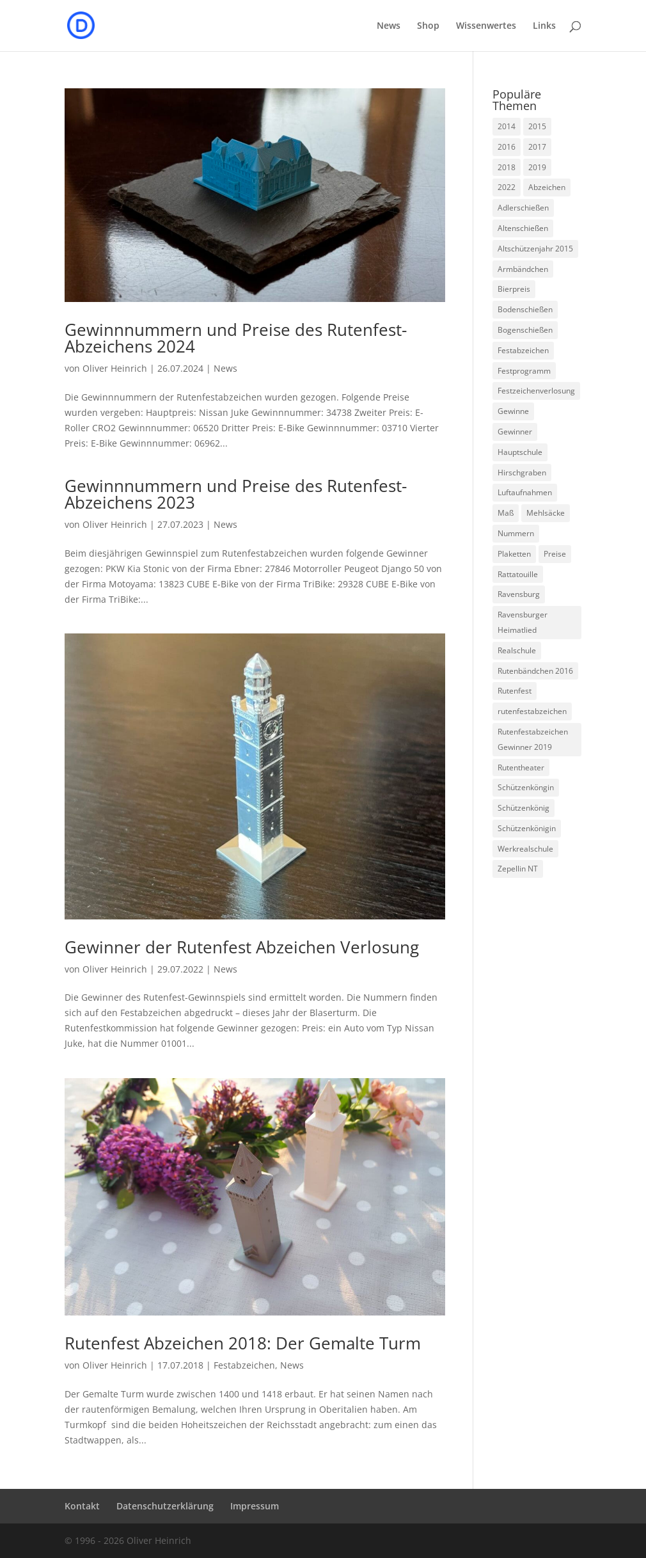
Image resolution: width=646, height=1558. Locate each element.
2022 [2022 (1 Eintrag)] (507, 187)
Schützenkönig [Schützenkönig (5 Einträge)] (523, 807)
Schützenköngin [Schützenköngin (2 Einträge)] (526, 787)
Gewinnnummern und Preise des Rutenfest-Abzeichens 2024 (236, 338)
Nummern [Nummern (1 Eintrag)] (516, 533)
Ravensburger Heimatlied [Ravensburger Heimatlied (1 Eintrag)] (523, 622)
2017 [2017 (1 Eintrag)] (537, 146)
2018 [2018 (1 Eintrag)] (507, 167)
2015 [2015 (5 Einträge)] (537, 126)
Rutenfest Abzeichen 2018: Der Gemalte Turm (243, 1343)
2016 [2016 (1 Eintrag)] (507, 146)
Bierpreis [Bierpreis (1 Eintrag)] (514, 288)
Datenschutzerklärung (165, 1506)
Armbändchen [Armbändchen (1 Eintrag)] (523, 269)
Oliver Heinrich (115, 368)
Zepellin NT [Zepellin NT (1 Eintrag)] (518, 868)
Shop (428, 26)
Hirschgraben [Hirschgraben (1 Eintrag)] (522, 472)
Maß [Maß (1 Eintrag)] (506, 512)
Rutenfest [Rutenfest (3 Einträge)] (515, 690)
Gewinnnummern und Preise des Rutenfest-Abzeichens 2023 (236, 494)
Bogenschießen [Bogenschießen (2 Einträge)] (525, 329)
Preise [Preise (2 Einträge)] (555, 553)
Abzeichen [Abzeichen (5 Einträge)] (546, 187)
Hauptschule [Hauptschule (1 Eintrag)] (520, 452)
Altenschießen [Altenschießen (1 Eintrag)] (523, 228)
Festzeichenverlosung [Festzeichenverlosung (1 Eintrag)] (536, 390)
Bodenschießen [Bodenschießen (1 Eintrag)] (525, 309)
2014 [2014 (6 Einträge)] (507, 126)
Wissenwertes (486, 26)
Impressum (254, 1506)
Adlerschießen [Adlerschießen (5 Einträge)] (523, 207)
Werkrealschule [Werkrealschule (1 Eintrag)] (525, 848)
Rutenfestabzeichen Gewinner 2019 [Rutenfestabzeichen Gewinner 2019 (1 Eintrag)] (533, 739)
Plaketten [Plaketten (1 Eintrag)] (514, 553)
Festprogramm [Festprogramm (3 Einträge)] (524, 370)
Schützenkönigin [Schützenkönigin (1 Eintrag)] (527, 828)
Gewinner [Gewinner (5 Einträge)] (515, 431)
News (388, 26)
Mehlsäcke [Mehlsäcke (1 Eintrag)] (545, 512)
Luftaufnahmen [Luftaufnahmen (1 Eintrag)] (525, 492)
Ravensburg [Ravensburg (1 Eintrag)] (519, 594)
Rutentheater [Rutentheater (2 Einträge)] (521, 767)
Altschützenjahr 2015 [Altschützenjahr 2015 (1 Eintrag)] (535, 248)
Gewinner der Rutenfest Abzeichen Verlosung (242, 946)
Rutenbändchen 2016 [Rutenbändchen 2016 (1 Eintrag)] (535, 670)
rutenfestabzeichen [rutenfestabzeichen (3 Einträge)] (532, 711)
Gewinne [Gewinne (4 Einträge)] (513, 411)
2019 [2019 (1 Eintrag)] (537, 167)
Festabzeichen (244, 1365)
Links (544, 26)
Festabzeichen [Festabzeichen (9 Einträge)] (523, 350)
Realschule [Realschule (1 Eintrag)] (517, 650)
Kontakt (82, 1506)
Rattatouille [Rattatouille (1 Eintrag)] (518, 574)
